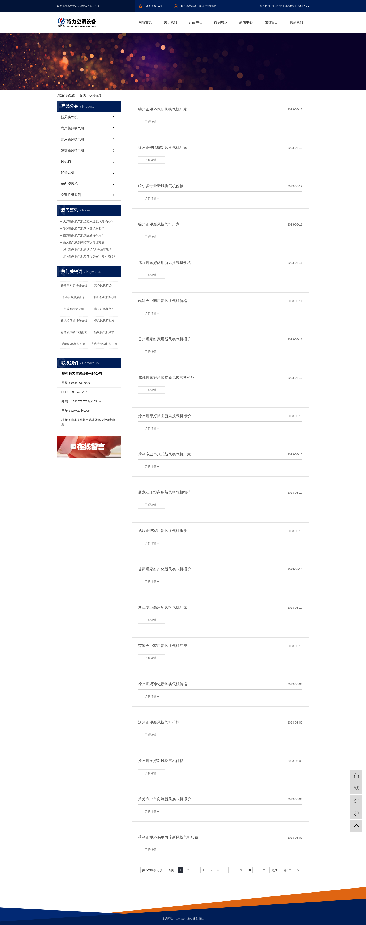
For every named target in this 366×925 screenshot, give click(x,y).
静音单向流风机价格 (74, 285)
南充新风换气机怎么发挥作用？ (83, 235)
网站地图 (289, 5)
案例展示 (220, 22)
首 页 (82, 95)
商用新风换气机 (72, 128)
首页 (171, 870)
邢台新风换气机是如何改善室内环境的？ (89, 256)
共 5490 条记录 (152, 870)
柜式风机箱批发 (104, 320)
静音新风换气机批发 (74, 332)
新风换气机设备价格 (74, 320)
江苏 (178, 918)
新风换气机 (69, 117)
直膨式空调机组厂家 (104, 344)
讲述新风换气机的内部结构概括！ (85, 228)
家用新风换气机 (72, 139)
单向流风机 (69, 184)
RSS (299, 5)
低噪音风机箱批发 (74, 297)
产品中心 (195, 22)
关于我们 (170, 22)
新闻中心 (246, 22)
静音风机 (67, 172)
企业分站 (277, 5)
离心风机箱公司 (104, 285)
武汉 (183, 918)
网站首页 (145, 22)
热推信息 (265, 5)
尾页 (274, 870)
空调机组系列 (71, 195)
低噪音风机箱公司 (104, 297)
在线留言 (271, 22)
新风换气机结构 (104, 332)
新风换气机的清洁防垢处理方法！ (85, 242)
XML (306, 5)
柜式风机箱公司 (74, 309)
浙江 (201, 918)
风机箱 (66, 161)
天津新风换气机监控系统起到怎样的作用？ (90, 221)
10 (249, 870)
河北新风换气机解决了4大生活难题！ (87, 249)
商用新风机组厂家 (74, 344)
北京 (195, 918)
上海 (189, 918)
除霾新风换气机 (72, 150)
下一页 (261, 870)
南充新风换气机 (104, 309)
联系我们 (296, 22)
